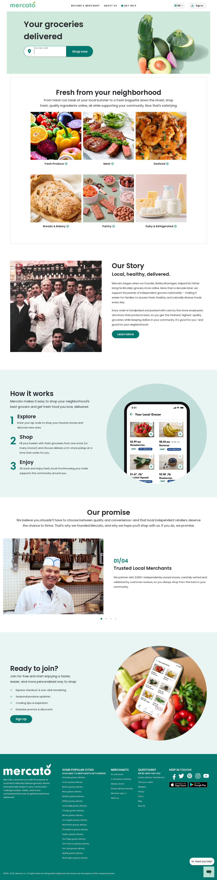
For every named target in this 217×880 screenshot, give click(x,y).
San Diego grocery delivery (74, 839)
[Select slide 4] (115, 618)
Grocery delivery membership (151, 777)
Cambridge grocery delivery (74, 806)
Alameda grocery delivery (73, 777)
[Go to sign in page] (197, 5)
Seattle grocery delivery (72, 853)
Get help (128, 5)
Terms (140, 796)
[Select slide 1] (101, 618)
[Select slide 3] (110, 618)
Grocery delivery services (122, 788)
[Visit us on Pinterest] (189, 776)
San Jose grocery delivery (73, 848)
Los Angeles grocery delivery (74, 820)
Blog (140, 801)
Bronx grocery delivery (72, 791)
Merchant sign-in (118, 793)
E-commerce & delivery (121, 779)
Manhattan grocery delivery (74, 825)
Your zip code (41, 47)
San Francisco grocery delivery (75, 843)
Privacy (141, 791)
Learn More (125, 334)
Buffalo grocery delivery (72, 801)
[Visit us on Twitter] (181, 776)
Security (141, 806)
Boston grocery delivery (72, 787)
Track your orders (145, 782)
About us (110, 5)
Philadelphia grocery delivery (75, 829)
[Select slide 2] (106, 618)
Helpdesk (142, 787)
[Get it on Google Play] (198, 785)
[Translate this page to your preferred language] (178, 5)
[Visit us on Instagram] (198, 776)
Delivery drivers (117, 784)
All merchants (117, 774)
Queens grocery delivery (72, 834)
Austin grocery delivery (72, 782)
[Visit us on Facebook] (173, 776)
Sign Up (21, 719)
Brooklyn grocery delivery (73, 796)
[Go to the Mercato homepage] (22, 5)
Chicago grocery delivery (73, 810)
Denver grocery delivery (72, 815)
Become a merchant (85, 5)
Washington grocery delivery (75, 858)
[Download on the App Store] (178, 785)
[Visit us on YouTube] (206, 776)
